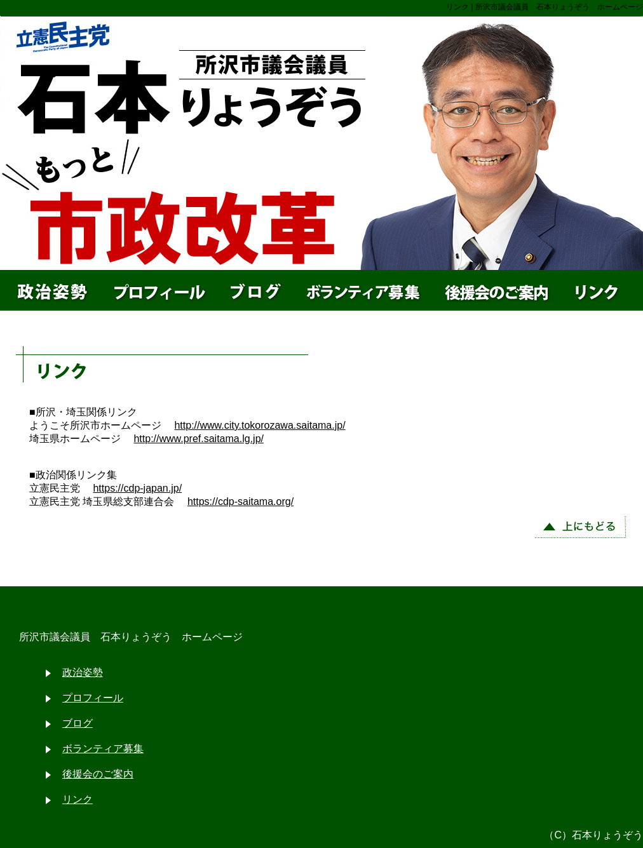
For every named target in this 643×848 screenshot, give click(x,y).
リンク (77, 799)
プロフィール (92, 697)
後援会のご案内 (97, 774)
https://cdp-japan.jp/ (137, 488)
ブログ (77, 723)
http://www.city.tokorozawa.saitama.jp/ (259, 425)
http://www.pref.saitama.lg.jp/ (198, 438)
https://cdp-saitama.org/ (240, 501)
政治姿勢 (82, 672)
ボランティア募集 (103, 748)
